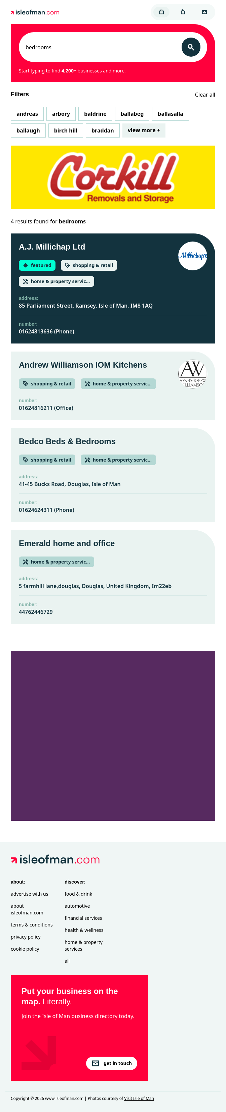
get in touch (111, 1063)
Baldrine (95, 113)
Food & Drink (78, 894)
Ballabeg (132, 113)
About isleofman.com (27, 909)
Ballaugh (28, 130)
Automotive (77, 906)
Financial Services (83, 918)
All (67, 961)
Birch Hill (65, 130)
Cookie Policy (25, 949)
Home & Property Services (84, 945)
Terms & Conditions (32, 924)
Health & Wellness (84, 930)
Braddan (102, 130)
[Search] (191, 47)
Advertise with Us (29, 894)
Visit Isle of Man (139, 1098)
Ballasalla (170, 113)
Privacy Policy (26, 937)
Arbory (61, 113)
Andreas (27, 113)
